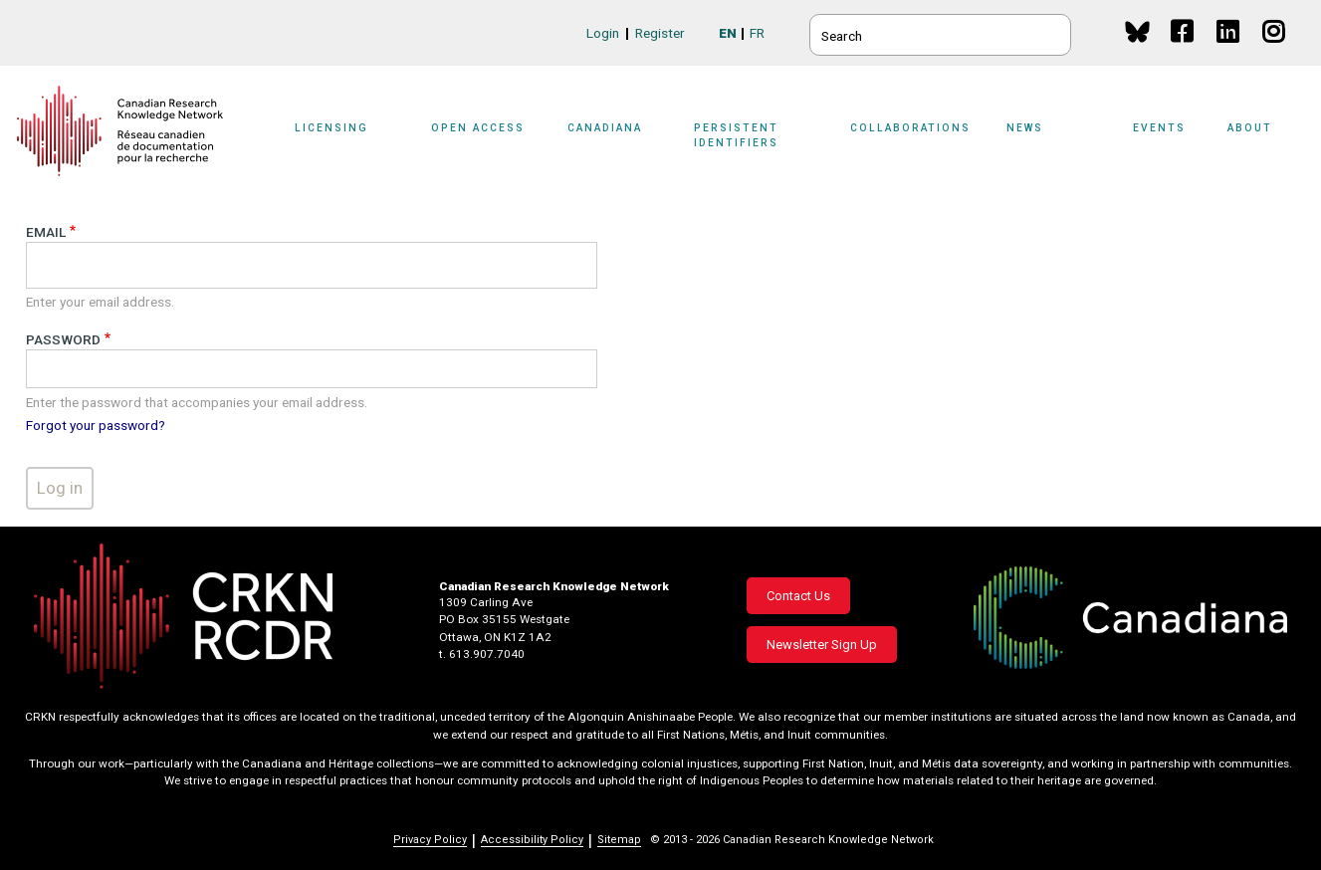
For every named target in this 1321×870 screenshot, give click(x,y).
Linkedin (1228, 50)
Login (602, 33)
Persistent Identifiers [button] (736, 134)
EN (728, 33)
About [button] (1249, 127)
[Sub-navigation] (344, 141)
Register (660, 33)
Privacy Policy (430, 839)
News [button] (1024, 127)
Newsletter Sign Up (822, 644)
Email (46, 232)
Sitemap (619, 839)
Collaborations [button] (910, 127)
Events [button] (1159, 127)
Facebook (1183, 50)
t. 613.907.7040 (482, 654)
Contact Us (798, 595)
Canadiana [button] (604, 127)
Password (63, 339)
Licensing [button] (331, 127)
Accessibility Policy (532, 839)
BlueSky (1137, 31)
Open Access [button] (478, 127)
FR (757, 33)
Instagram (1274, 50)
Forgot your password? (95, 425)
